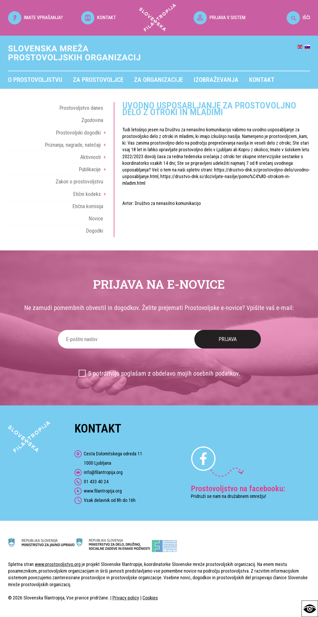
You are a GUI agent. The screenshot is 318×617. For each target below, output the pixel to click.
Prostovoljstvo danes (81, 108)
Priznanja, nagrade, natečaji (73, 145)
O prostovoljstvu (35, 79)
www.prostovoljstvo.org (58, 564)
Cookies (150, 598)
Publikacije (90, 169)
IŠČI (298, 17)
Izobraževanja (216, 79)
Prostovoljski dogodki (78, 132)
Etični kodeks (87, 194)
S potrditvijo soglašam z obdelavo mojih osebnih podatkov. (164, 373)
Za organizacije (158, 79)
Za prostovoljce (98, 79)
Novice (96, 218)
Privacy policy (125, 598)
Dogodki (94, 231)
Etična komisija (87, 206)
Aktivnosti (90, 157)
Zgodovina (92, 120)
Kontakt (261, 79)
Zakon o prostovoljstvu (79, 181)
